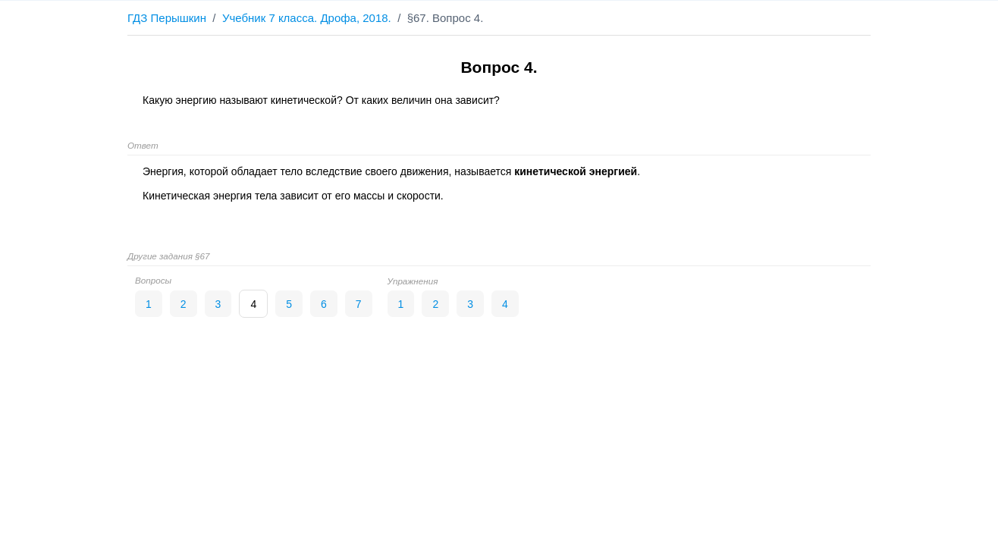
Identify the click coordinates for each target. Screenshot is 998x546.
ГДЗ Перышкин (166, 17)
